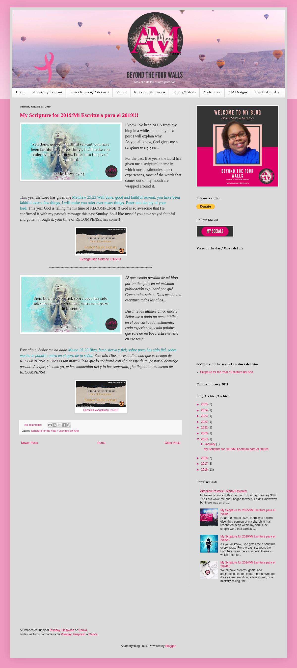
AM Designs (237, 92)
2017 (205, 463)
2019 (205, 439)
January (210, 444)
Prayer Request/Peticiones (89, 92)
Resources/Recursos (149, 92)
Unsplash (68, 630)
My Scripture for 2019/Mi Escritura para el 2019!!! (79, 115)
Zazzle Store (212, 92)
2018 (205, 458)
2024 (205, 410)
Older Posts (172, 443)
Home (20, 92)
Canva (83, 630)
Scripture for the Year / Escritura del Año (55, 430)
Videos (121, 92)
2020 (205, 433)
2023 (205, 416)
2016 (205, 469)
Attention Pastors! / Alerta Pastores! (223, 491)
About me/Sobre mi (47, 92)
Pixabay (55, 630)
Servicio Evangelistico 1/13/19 (100, 409)
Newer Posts (29, 443)
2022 (205, 422)
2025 (205, 404)
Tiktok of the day (267, 92)
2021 (205, 427)
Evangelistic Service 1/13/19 (100, 259)
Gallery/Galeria (184, 92)
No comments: (34, 424)
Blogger (170, 646)
